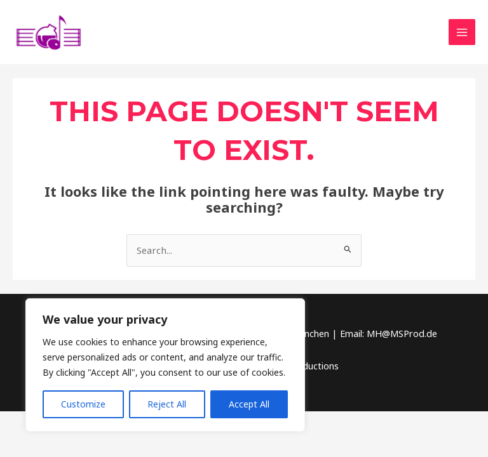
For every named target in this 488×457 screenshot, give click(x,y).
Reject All (166, 404)
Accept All (249, 404)
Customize (83, 404)
